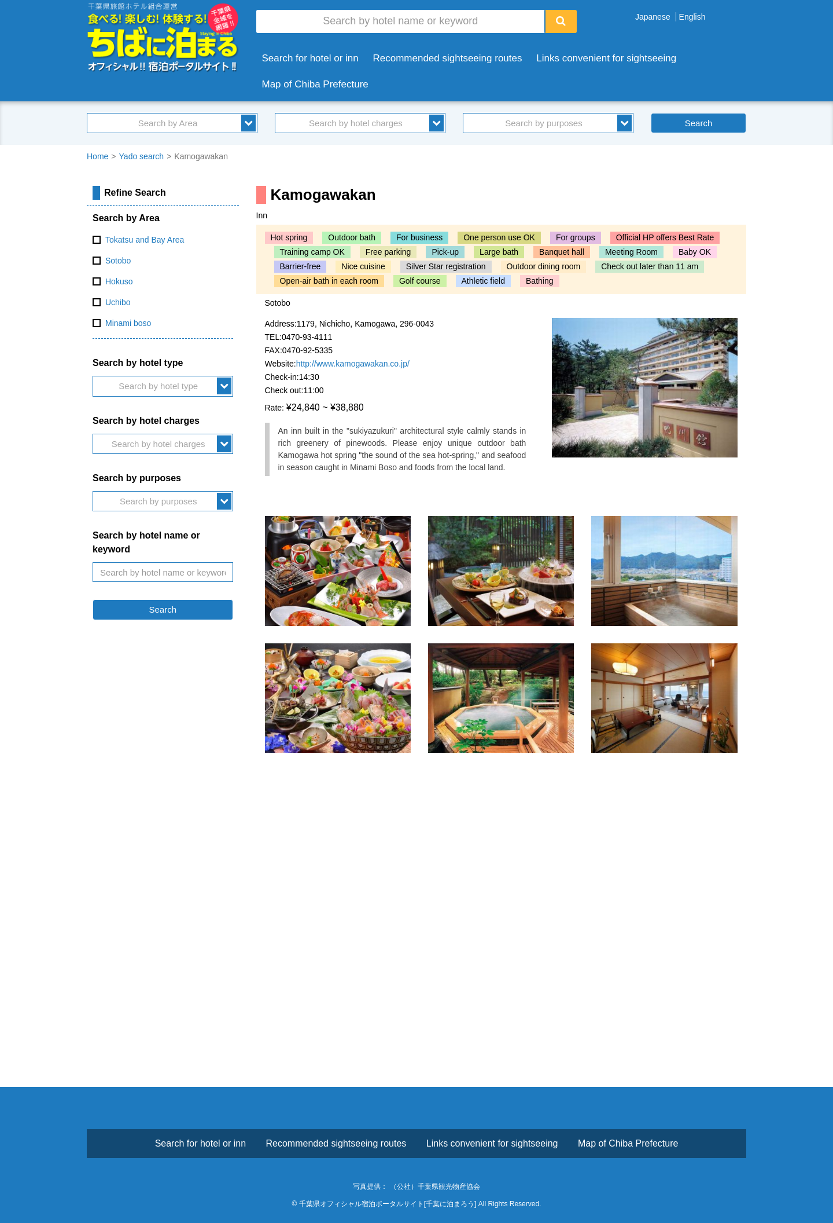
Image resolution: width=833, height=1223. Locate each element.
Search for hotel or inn (310, 58)
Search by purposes (543, 123)
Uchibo (118, 302)
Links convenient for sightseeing (606, 58)
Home (97, 156)
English (692, 16)
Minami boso (128, 323)
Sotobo (118, 260)
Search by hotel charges (356, 123)
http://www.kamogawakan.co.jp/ (353, 363)
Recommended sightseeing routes (447, 58)
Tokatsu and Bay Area (144, 239)
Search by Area (168, 123)
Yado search (141, 156)
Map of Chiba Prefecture (315, 84)
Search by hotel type (158, 386)
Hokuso (118, 281)
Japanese (652, 16)
